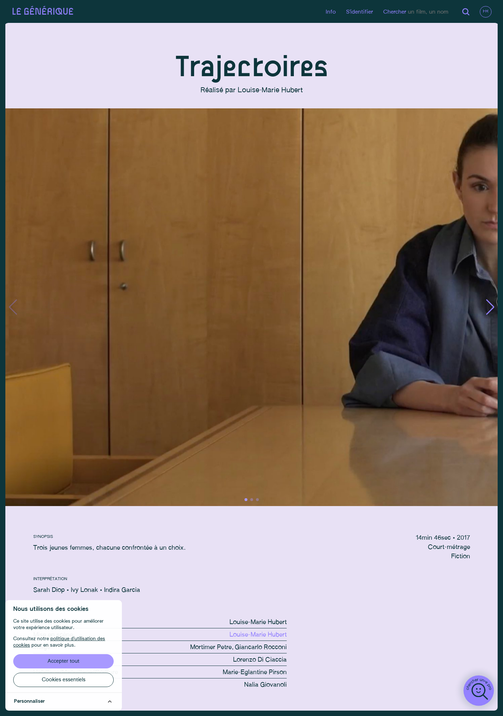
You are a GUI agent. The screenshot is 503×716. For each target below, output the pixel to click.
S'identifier (358, 12)
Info (330, 12)
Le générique (43, 12)
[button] (489, 308)
